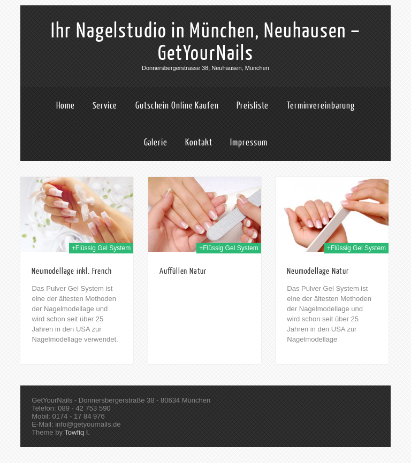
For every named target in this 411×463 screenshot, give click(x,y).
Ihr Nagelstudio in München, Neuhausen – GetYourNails (206, 42)
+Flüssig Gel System (101, 248)
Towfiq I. (77, 432)
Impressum (248, 142)
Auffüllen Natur (183, 271)
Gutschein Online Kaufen (177, 106)
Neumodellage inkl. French (71, 271)
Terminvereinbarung (321, 106)
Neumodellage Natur (317, 271)
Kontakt (198, 142)
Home (65, 106)
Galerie (156, 142)
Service (105, 106)
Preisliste (253, 106)
